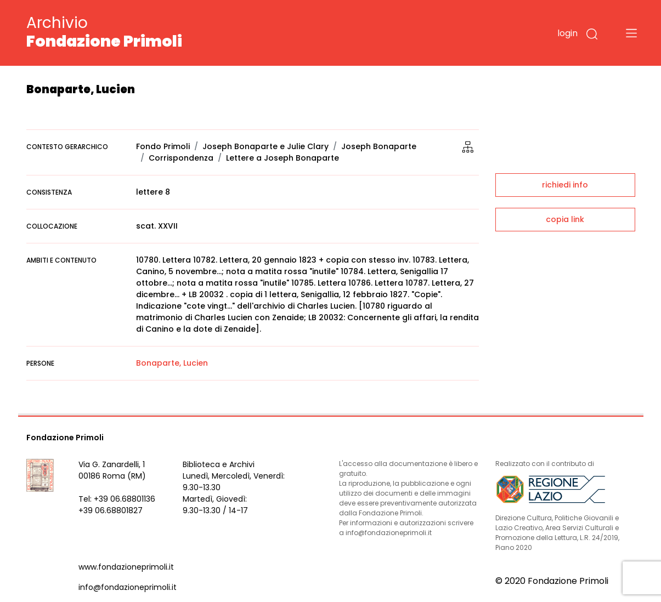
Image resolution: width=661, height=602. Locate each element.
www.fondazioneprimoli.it (126, 566)
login (567, 33)
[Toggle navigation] (631, 33)
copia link (565, 219)
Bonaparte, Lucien (172, 362)
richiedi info (565, 184)
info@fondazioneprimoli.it (127, 587)
